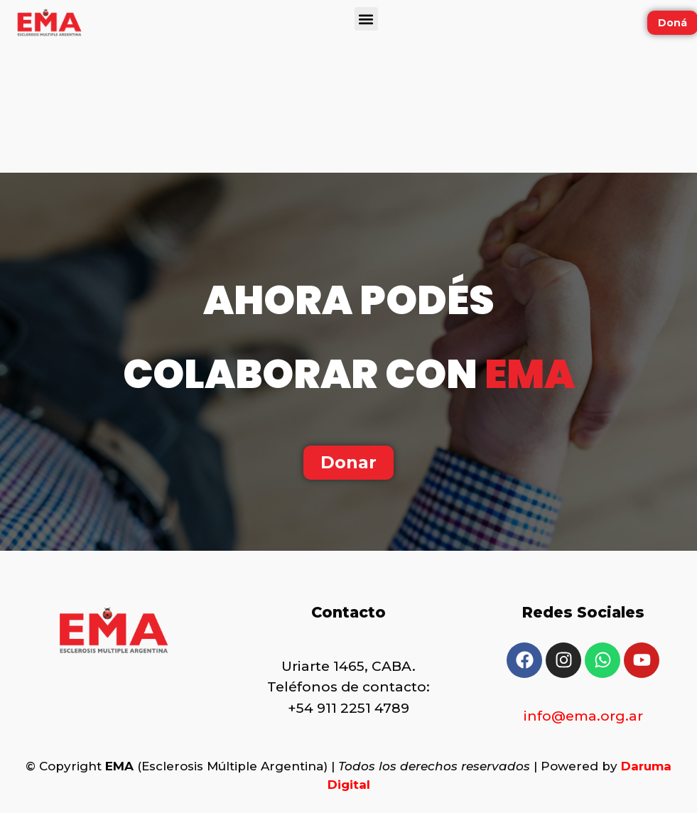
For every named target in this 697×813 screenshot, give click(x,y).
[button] (366, 19)
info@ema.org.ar (583, 716)
